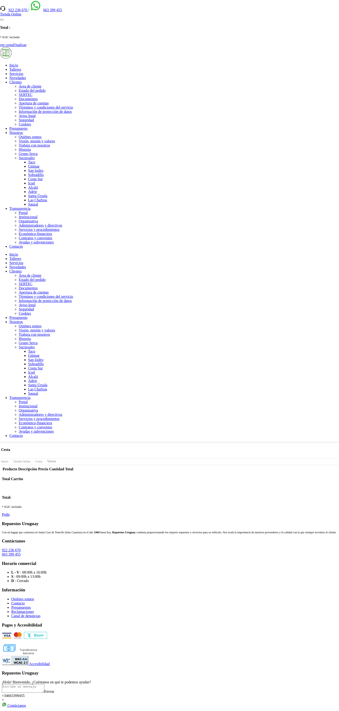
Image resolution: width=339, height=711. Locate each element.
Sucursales (27, 158)
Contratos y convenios (35, 238)
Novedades (17, 78)
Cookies (25, 124)
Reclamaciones (22, 612)
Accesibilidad (26, 664)
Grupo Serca (28, 154)
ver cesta (6, 45)
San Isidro (35, 171)
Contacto (16, 246)
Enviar (54, 693)
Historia (25, 149)
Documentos (28, 99)
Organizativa (28, 221)
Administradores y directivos (40, 225)
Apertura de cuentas (34, 103)
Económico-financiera (35, 234)
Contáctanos (14, 707)
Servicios (16, 74)
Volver (51, 461)
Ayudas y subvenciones (36, 242)
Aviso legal (27, 116)
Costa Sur (35, 179)
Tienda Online (21, 461)
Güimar (34, 166)
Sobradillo (36, 175)
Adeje (32, 192)
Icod (31, 183)
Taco (31, 162)
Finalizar (19, 45)
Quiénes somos (30, 137)
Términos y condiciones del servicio (46, 107)
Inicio (13, 65)
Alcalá (33, 187)
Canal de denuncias (25, 616)
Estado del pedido (32, 90)
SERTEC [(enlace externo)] (26, 95)
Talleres (15, 69)
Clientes (15, 82)
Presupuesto (18, 128)
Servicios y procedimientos (39, 230)
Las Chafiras (37, 200)
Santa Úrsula (37, 196)
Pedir (6, 514)
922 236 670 (18, 10)
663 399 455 (52, 10)
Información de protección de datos (45, 112)
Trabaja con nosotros (34, 145)
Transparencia (19, 208)
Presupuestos (21, 607)
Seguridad (26, 120)
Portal (23, 213)
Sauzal (33, 204)
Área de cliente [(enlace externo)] (30, 86)
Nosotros (16, 133)
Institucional (28, 217)
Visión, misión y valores (37, 141)
